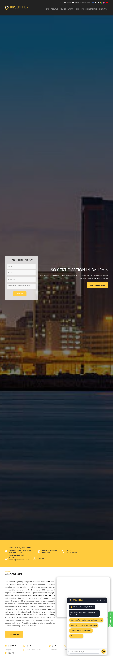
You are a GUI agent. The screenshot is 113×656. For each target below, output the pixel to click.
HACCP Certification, (29, 584)
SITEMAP (41, 559)
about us (54, 9)
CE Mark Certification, (13, 584)
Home (47, 9)
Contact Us (103, 9)
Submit (20, 294)
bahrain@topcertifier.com (81, 2)
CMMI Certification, (47, 581)
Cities (77, 9)
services (63, 9)
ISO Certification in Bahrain (39, 595)
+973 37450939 (67, 2)
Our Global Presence (89, 9)
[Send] (103, 651)
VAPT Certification (48, 584)
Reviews (70, 9)
